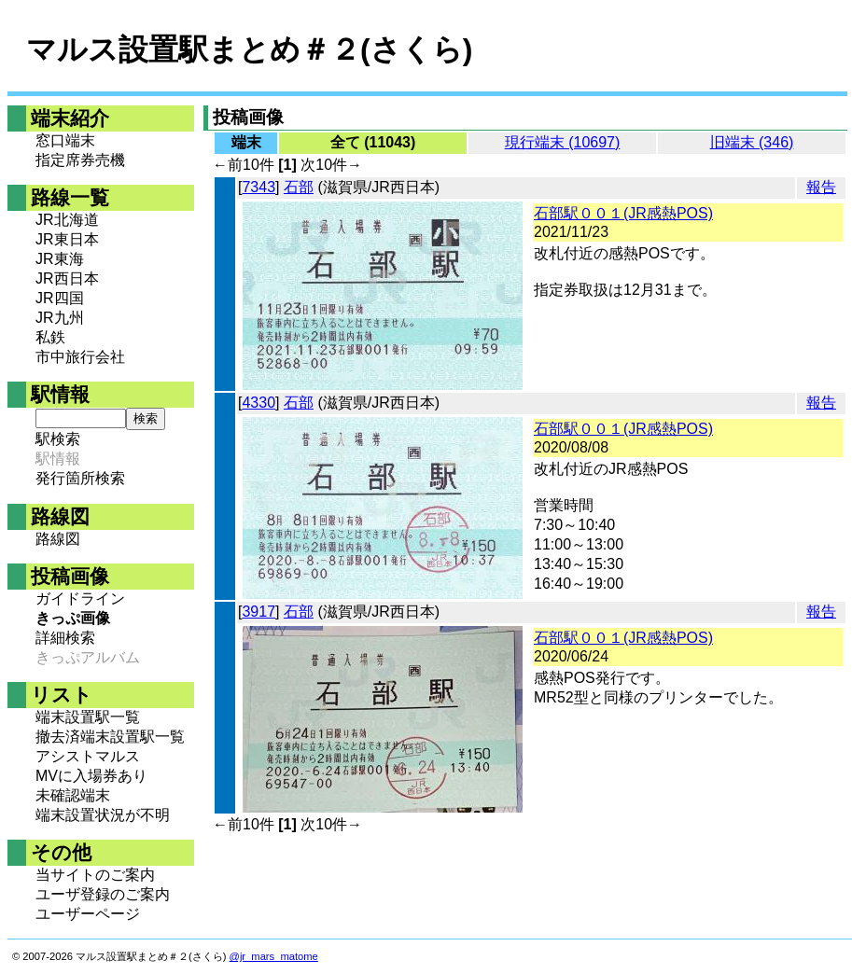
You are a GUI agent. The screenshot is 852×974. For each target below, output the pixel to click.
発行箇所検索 (80, 478)
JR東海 (59, 259)
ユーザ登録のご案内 (102, 894)
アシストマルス (87, 756)
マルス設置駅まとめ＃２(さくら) (249, 49)
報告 (821, 187)
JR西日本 (67, 278)
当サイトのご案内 (95, 875)
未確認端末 (72, 795)
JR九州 (59, 318)
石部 (299, 187)
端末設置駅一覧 (87, 717)
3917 (258, 611)
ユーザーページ (87, 914)
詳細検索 (65, 638)
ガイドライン (80, 598)
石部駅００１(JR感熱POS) (623, 213)
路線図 (57, 539)
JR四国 (59, 298)
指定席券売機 (80, 160)
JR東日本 (67, 239)
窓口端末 (65, 140)
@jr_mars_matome (274, 956)
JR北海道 (67, 220)
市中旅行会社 (80, 357)
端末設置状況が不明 (102, 815)
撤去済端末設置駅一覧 (110, 736)
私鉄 (50, 337)
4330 (258, 402)
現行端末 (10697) (563, 142)
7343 (258, 187)
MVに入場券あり (91, 776)
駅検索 (57, 439)
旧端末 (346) (752, 142)
